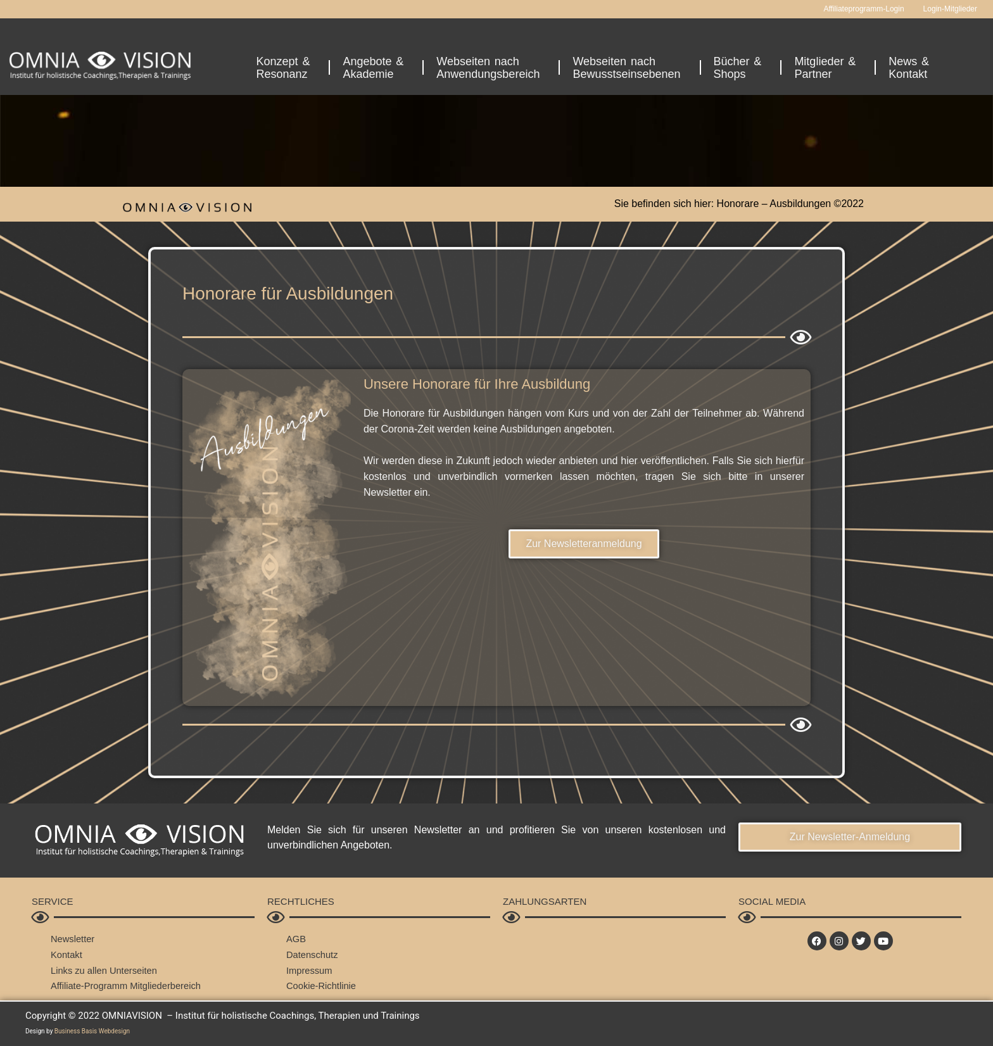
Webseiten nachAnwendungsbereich (491, 67)
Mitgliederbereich (168, 985)
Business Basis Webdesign (92, 1031)
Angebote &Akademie (376, 67)
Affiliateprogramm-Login (863, 8)
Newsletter (73, 938)
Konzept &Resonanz (286, 67)
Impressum (309, 970)
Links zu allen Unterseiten (105, 970)
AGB (296, 938)
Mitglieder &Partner (828, 67)
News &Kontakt (912, 67)
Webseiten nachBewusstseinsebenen (629, 67)
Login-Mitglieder (950, 8)
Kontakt (67, 954)
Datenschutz (312, 954)
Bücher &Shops (741, 67)
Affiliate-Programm (90, 985)
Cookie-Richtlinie (322, 985)
